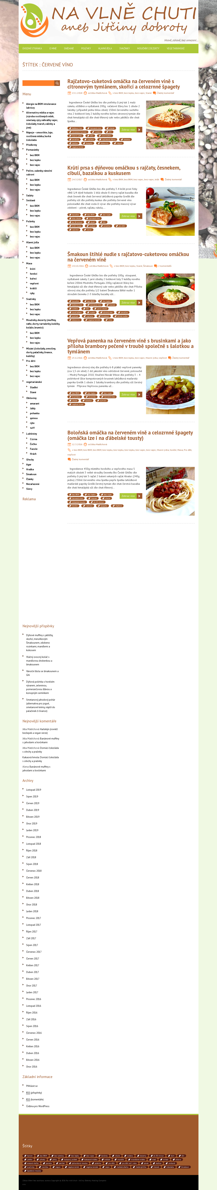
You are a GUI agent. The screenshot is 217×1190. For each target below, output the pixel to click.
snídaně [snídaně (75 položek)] (172, 1163)
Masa (180, 450)
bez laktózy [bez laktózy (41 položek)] (59, 1156)
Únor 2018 (31, 904)
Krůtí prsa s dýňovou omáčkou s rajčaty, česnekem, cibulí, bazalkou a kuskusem (123, 170)
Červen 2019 (32, 803)
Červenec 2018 (34, 870)
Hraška (30, 469)
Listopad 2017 (33, 924)
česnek (112, 305)
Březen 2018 (32, 897)
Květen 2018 (32, 884)
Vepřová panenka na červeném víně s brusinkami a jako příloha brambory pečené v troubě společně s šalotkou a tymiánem (130, 346)
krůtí (157, 179)
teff (32, 428)
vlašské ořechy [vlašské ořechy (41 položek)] (122, 1167)
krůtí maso (76, 226)
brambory (76, 397)
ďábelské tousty (78, 502)
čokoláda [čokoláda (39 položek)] (170, 1167)
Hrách (33, 453)
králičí (33, 288)
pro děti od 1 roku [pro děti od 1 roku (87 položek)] (129, 1163)
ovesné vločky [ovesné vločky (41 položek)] (33, 1163)
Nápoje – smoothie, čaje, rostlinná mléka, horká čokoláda (39, 136)
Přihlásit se (32, 1086)
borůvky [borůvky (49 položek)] (104, 1156)
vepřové (163, 357)
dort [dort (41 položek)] (172, 1156)
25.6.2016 (77, 357)
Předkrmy (31, 144)
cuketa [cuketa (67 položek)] (130, 1156)
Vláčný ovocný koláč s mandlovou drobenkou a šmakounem (39, 660)
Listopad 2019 (33, 789)
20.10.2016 (78, 265)
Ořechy (30, 459)
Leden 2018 (32, 911)
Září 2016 (31, 1019)
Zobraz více (128, 129)
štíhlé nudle (122, 316)
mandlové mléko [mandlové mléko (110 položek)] (138, 1159)
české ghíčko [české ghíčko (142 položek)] (141, 1167)
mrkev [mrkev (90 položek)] (165, 1159)
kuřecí (33, 278)
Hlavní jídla (105, 48)
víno (110, 320)
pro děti (122, 226)
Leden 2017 (32, 992)
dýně (93, 222)
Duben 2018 (32, 891)
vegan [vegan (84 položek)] (57, 1167)
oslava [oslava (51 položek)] (178, 1159)
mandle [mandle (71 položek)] (120, 1159)
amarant (34, 403)
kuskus (92, 226)
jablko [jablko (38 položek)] (29, 1159)
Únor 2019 (31, 823)
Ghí (110, 132)
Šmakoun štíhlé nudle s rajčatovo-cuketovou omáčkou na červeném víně (128, 257)
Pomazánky (32, 149)
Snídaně (69, 48)
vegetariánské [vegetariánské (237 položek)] (92, 1167)
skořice (75, 143)
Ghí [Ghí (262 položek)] (183, 1156)
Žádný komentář (165, 93)
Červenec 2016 (34, 1032)
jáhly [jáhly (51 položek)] (54, 1159)
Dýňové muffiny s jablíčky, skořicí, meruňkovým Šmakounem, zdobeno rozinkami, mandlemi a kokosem (39, 643)
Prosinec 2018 (33, 837)
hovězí (173, 450)
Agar (28, 464)
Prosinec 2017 (33, 918)
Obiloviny (31, 398)
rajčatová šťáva (108, 139)
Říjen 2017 (31, 931)
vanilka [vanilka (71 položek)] (45, 1167)
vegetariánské (176, 48)
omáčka (75, 139)
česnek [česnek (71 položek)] (156, 1167)
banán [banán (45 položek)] (30, 1156)
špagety (89, 143)
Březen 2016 (32, 1060)
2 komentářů (164, 265)
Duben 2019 (32, 810)
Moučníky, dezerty (148, 48)
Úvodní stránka (32, 48)
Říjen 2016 (31, 1012)
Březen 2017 (32, 978)
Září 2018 (31, 857)
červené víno (95, 128)
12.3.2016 (77, 444)
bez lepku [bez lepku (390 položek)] (75, 1156)
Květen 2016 (32, 1046)
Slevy (29, 489)
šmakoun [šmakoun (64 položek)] (185, 1167)
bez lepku (129, 93)
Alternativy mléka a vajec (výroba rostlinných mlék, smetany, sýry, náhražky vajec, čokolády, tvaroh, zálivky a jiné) (42, 120)
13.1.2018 (77, 93)
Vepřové (119, 506)
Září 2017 (31, 938)
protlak (75, 316)
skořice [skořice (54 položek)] (158, 1163)
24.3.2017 (77, 179)
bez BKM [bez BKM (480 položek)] (43, 1156)
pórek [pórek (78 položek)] (146, 1163)
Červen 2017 (32, 958)
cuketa (98, 132)
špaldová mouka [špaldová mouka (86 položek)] (34, 1171)
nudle (92, 312)
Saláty (29, 195)
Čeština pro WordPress (37, 1106)
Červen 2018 (32, 877)
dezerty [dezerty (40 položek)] (143, 1156)
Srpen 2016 (32, 1026)
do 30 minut (77, 222)
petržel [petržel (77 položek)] (62, 1163)
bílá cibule (76, 218)
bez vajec (140, 93)
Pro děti (188, 450)
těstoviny (104, 143)
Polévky (86, 48)
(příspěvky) (34, 1092)
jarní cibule (102, 308)
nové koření (106, 135)
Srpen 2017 (32, 945)
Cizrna (33, 439)
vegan (119, 143)
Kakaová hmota (30, 757)
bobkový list (77, 128)
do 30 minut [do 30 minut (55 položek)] (159, 1156)
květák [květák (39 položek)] (107, 1159)
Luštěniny (31, 433)
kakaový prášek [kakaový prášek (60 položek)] (70, 1159)
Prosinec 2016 (33, 999)
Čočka (33, 444)
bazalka (75, 214)
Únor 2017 (31, 985)
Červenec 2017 (34, 951)
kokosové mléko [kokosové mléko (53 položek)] (90, 1159)
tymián (103, 400)
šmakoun (105, 316)
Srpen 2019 (32, 796)
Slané (149, 93)
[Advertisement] (41, 561)
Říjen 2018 (31, 850)
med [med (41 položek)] (154, 1159)
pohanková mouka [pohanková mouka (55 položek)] (79, 1163)
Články (29, 479)
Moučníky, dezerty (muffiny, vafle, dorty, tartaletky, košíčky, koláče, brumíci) (43, 324)
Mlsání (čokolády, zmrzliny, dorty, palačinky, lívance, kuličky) (41, 352)
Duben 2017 (32, 972)
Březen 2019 (32, 816)
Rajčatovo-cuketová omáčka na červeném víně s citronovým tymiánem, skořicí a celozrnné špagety (123, 84)
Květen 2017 (32, 965)
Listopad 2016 (33, 1005)
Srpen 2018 (32, 864)
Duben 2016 (32, 1053)
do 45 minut (99, 502)
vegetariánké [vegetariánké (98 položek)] (73, 1167)
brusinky (92, 397)
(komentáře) (35, 1099)
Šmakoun (148, 265)
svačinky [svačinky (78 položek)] (30, 1167)
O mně (53, 48)
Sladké (34, 387)
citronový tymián (79, 132)
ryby (32, 293)
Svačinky (124, 48)
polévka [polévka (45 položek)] (98, 1163)
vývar (89, 229)
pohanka (34, 413)
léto (91, 135)
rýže (32, 423)
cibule (111, 128)
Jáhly (32, 408)
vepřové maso (77, 404)
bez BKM (118, 93)
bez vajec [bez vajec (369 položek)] (90, 1156)
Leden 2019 (32, 830)
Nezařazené (32, 484)
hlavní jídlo (77, 135)
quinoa (33, 418)
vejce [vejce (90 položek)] (107, 1167)
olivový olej (108, 312)
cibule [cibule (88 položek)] (117, 1156)
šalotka (127, 139)
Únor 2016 (31, 1066)
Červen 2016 (32, 1039)
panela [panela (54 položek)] (49, 1163)
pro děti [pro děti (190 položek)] (111, 1163)
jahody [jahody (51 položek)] (42, 1159)
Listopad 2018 (33, 843)
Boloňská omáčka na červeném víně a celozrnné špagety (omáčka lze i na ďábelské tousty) (130, 435)
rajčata (90, 139)
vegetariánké (77, 147)
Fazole (33, 449)
